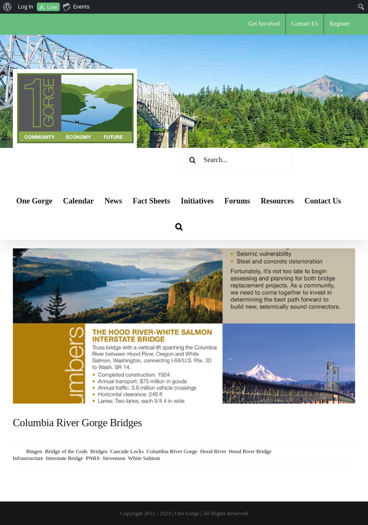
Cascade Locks (127, 451)
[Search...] (237, 160)
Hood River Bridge (250, 451)
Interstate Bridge (64, 458)
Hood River (213, 451)
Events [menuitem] (76, 6)
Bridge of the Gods (66, 451)
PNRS (93, 458)
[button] (179, 226)
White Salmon (144, 458)
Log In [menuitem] (25, 6)
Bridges (98, 451)
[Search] (192, 160)
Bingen (34, 451)
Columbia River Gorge (172, 451)
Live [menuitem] (52, 7)
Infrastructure (28, 458)
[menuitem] (7, 7)
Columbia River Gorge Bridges (77, 422)
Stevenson (114, 458)
